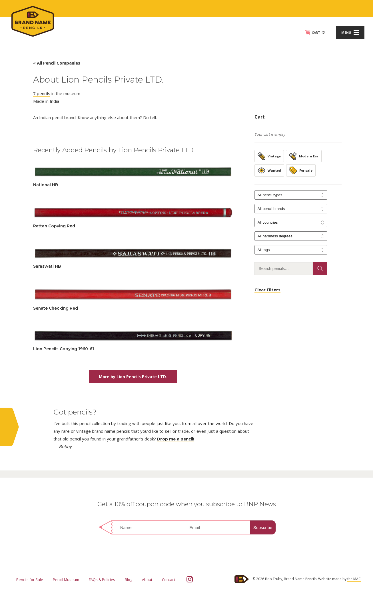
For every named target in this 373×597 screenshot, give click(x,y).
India (54, 101)
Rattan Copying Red (54, 226)
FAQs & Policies (102, 579)
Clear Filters (267, 290)
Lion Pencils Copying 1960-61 (63, 348)
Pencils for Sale (29, 579)
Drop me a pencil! (175, 439)
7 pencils (41, 93)
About (147, 579)
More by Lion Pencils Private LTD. (133, 376)
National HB (45, 184)
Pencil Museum (66, 579)
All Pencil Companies (58, 63)
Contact (168, 579)
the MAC (354, 578)
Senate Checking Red (55, 308)
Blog (128, 579)
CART (319, 32)
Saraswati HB (47, 266)
